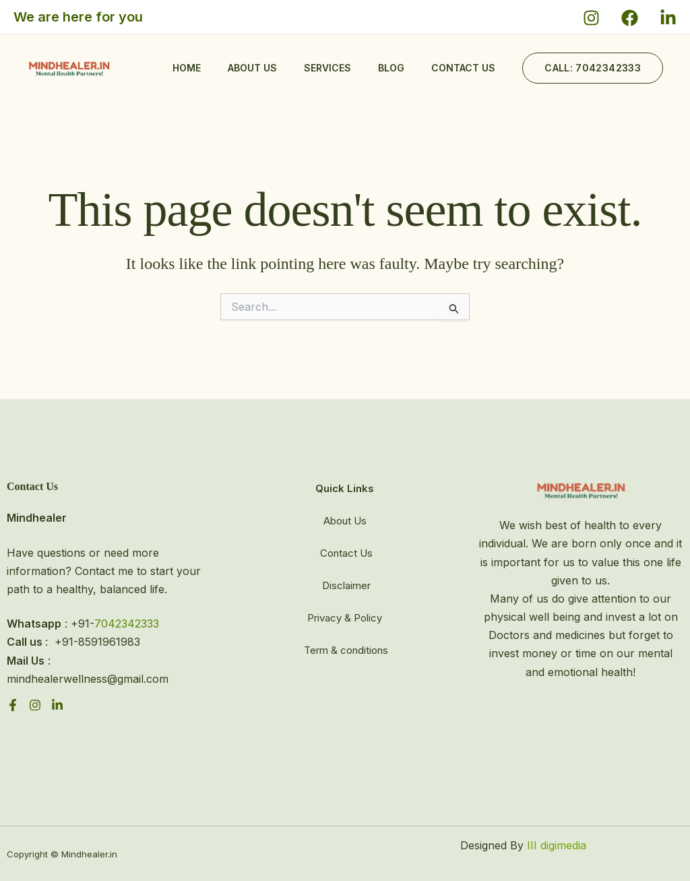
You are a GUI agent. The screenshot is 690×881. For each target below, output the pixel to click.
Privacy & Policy (344, 617)
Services (327, 67)
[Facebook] (629, 17)
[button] (592, 68)
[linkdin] (57, 705)
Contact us (463, 67)
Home (186, 67)
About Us (252, 67)
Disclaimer (346, 585)
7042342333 (126, 623)
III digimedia (555, 845)
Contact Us (346, 553)
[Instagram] (591, 17)
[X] (668, 17)
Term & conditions (346, 650)
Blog (391, 67)
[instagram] (35, 705)
